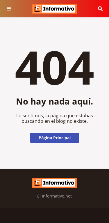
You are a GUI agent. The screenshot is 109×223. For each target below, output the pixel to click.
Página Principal (55, 137)
